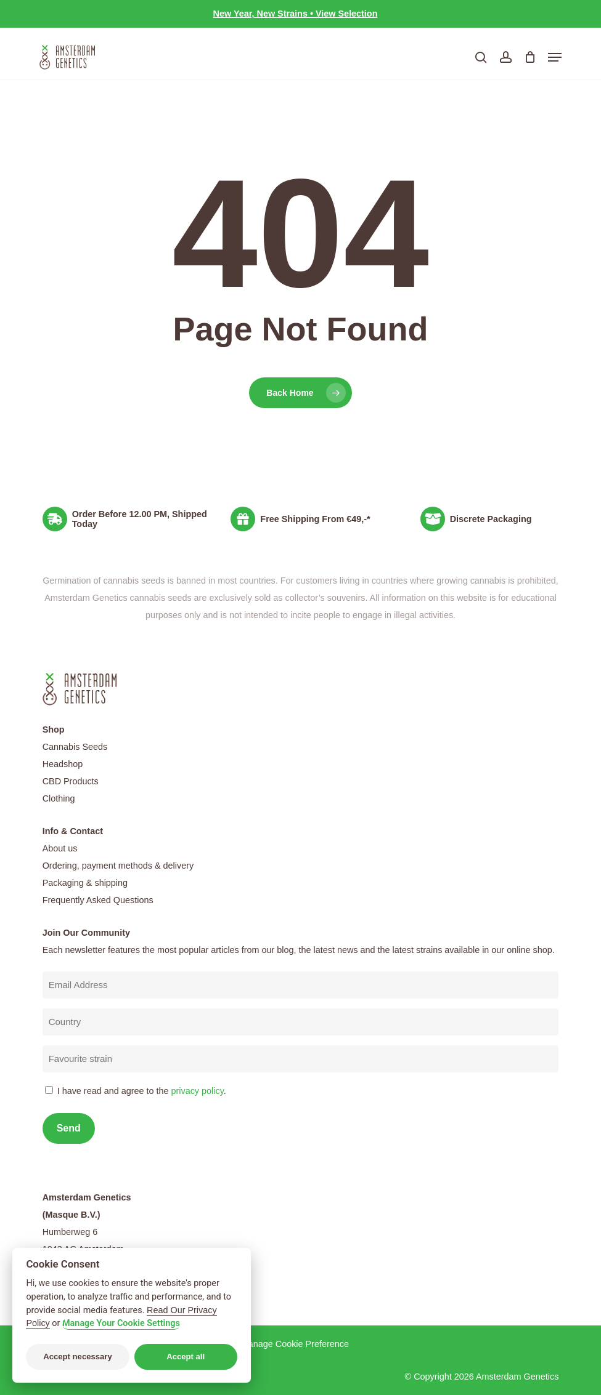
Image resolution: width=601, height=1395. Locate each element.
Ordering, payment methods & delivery (118, 865)
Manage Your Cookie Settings (121, 1323)
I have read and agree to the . (141, 1091)
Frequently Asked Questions (98, 900)
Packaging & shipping (85, 883)
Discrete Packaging (491, 519)
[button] (555, 57)
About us (60, 848)
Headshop (63, 764)
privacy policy (197, 1091)
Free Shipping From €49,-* (315, 519)
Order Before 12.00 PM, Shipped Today (139, 519)
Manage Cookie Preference (295, 1344)
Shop (54, 729)
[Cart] (530, 57)
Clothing (59, 798)
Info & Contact (73, 831)
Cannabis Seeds (75, 747)
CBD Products (71, 781)
